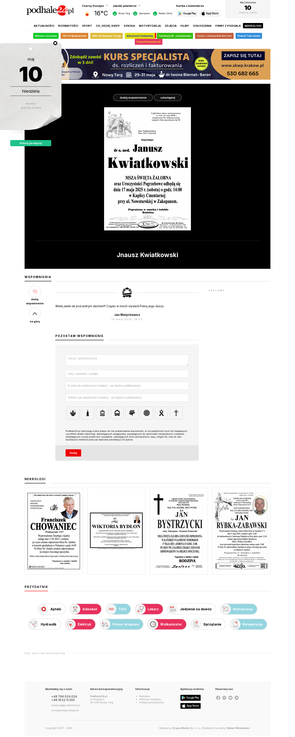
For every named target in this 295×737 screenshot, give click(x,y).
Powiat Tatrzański (248, 35)
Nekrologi (253, 25)
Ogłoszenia (202, 25)
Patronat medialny (150, 700)
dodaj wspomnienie (133, 97)
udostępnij (167, 97)
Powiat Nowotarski (149, 41)
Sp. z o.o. (186, 729)
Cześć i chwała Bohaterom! (214, 35)
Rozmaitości (68, 25)
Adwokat (83, 610)
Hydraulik (42, 625)
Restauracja (237, 610)
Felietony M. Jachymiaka (175, 35)
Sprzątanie (206, 625)
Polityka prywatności (151, 703)
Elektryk (78, 625)
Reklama (144, 697)
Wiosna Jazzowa (46, 35)
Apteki (49, 610)
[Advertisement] (239, 354)
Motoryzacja (150, 25)
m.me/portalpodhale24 (65, 711)
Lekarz (147, 610)
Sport (87, 25)
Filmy (184, 25)
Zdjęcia (171, 25)
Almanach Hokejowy (140, 35)
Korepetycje (246, 625)
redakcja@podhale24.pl (65, 706)
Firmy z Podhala (228, 25)
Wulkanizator (165, 625)
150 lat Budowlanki (74, 35)
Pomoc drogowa (119, 625)
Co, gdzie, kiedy (108, 25)
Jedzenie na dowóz (190, 610)
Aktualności (44, 25)
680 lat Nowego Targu (106, 35)
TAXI (116, 610)
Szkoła (129, 25)
